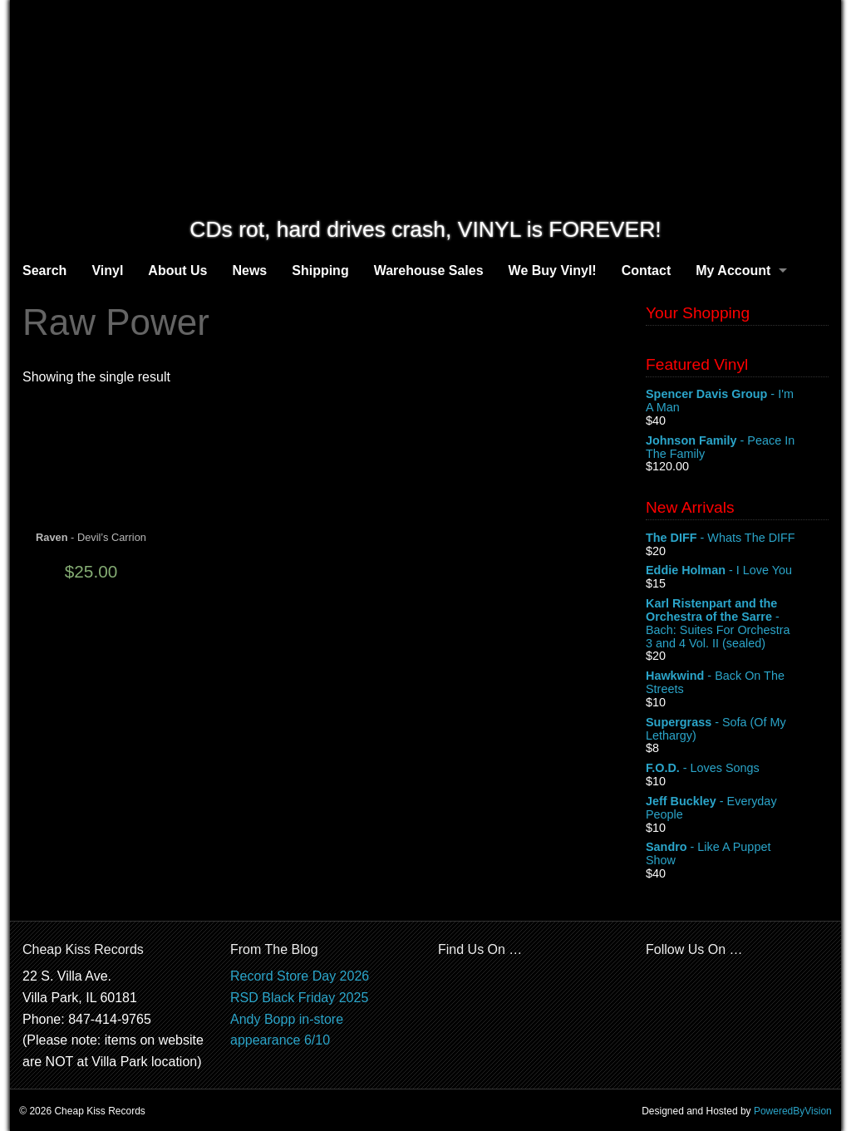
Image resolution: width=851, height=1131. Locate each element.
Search (44, 270)
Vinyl (107, 270)
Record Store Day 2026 (299, 976)
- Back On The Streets (737, 683)
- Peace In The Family (737, 448)
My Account (733, 270)
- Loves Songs (737, 768)
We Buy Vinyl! (553, 270)
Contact (646, 270)
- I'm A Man (737, 401)
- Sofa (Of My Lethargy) (737, 729)
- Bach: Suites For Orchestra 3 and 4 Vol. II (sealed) (737, 623)
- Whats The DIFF (737, 538)
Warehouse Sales (429, 270)
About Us (177, 270)
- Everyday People (737, 808)
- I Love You (737, 571)
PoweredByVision (793, 1111)
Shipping (320, 270)
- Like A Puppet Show (737, 854)
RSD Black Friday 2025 (299, 998)
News (249, 270)
